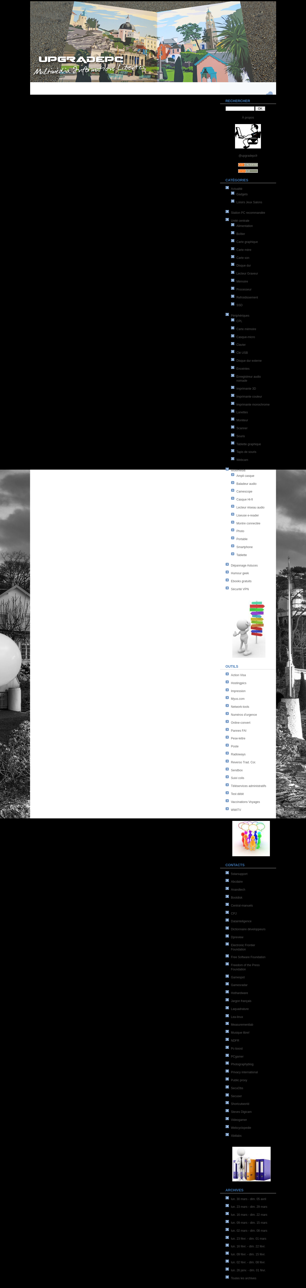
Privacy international (244, 1072)
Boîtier (241, 234)
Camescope (244, 491)
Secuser (236, 1096)
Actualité (237, 189)
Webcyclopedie (241, 1128)
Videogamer (239, 1120)
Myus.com (238, 699)
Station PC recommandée (248, 213)
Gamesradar (239, 985)
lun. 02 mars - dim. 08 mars (249, 1230)
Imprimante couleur (249, 396)
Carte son (243, 258)
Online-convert (240, 722)
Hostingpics (238, 683)
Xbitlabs (236, 1136)
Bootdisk (237, 897)
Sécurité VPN (240, 589)
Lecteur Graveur (247, 273)
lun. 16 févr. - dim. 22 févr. (248, 1246)
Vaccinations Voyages (245, 802)
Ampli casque (245, 476)
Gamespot (238, 977)
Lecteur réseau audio (251, 507)
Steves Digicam (241, 1112)
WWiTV (236, 810)
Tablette (242, 555)
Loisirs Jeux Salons (249, 202)
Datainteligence (241, 921)
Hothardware (239, 993)
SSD (240, 305)
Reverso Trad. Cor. (243, 762)
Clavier (241, 345)
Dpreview (237, 937)
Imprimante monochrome (253, 404)
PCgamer (237, 1056)
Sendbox (237, 770)
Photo (240, 531)
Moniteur (242, 420)
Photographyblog (242, 1064)
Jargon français (241, 1001)
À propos (248, 117)
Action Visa (238, 675)
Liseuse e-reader (248, 515)
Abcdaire (237, 881)
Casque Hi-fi (245, 499)
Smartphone (245, 547)
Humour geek (240, 573)
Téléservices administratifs (248, 786)
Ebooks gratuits (241, 581)
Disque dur (244, 265)
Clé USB (242, 353)
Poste (235, 746)
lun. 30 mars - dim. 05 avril (248, 1199)
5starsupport (239, 874)
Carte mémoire (246, 329)
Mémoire (242, 281)
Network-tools (240, 707)
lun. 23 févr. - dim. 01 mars (248, 1238)
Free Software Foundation (248, 957)
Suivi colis (237, 778)
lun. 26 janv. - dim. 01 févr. (248, 1270)
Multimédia (238, 470)
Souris (241, 436)
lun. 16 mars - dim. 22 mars (249, 1214)
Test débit (237, 794)
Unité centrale (240, 220)
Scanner (242, 428)
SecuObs (237, 1088)
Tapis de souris (246, 452)
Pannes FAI (238, 730)
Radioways (238, 754)
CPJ (234, 913)
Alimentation (245, 226)
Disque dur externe (249, 360)
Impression (238, 691)
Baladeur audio (247, 484)
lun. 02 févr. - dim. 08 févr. (248, 1262)
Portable (242, 539)
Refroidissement (247, 297)
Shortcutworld (240, 1104)
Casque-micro (246, 337)
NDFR (235, 1040)
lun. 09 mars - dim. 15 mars (249, 1222)
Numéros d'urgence (244, 714)
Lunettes (242, 412)
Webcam (242, 460)
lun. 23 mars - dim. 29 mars (249, 1207)
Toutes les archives (243, 1278)
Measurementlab (242, 1024)
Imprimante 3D (246, 388)
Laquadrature (240, 1009)
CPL (239, 321)
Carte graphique (247, 242)
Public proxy (239, 1080)
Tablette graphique (249, 444)
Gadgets (242, 194)
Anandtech (238, 889)
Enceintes (243, 368)
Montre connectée (248, 523)
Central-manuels (242, 905)
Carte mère (244, 250)
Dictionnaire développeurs (248, 929)
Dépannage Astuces (244, 565)
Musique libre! (240, 1032)
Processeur (244, 289)
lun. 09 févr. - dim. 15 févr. (248, 1254)
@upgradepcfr (248, 155)
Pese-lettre (238, 738)
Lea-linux (237, 1017)
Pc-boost (237, 1048)
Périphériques (240, 315)
